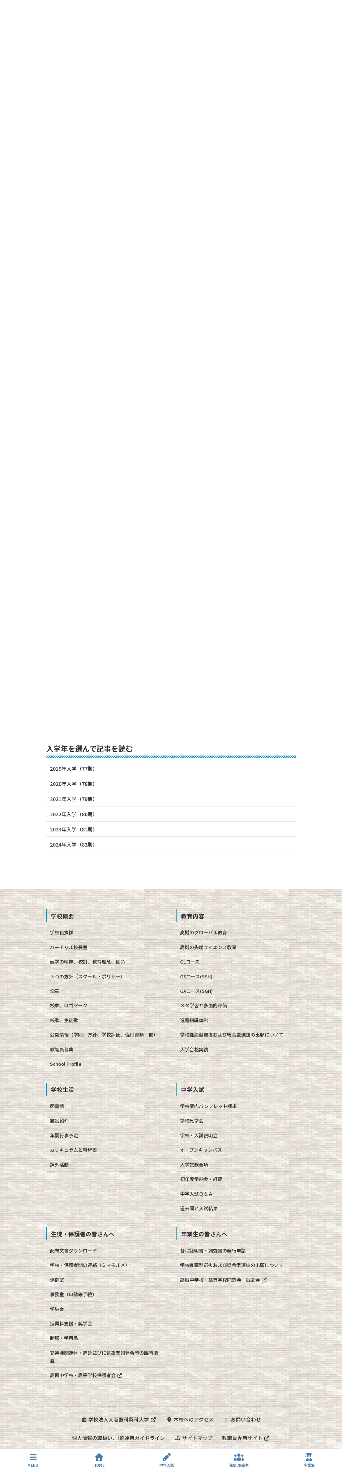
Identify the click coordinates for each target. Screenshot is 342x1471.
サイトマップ (193, 1437)
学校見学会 (192, 1120)
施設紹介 (59, 1120)
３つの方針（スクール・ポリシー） (87, 976)
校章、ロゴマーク (68, 1005)
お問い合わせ (243, 1419)
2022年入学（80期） (74, 814)
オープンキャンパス (201, 1149)
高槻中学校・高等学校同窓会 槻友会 (223, 1279)
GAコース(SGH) (196, 990)
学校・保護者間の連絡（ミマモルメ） (90, 1265)
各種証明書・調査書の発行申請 (213, 1250)
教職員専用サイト (246, 1437)
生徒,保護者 (239, 1460)
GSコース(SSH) (196, 976)
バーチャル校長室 (68, 947)
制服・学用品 (64, 1337)
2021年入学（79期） (74, 798)
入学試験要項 (194, 1164)
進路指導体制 (194, 1020)
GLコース (190, 961)
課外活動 (59, 1164)
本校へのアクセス (190, 1419)
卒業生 (309, 1460)
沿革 (54, 990)
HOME (98, 1460)
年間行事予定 (64, 1135)
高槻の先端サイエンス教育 (208, 947)
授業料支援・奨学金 (71, 1323)
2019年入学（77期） (74, 768)
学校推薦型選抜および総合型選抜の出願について (231, 1034)
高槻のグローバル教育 (203, 932)
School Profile (65, 1063)
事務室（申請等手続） (73, 1294)
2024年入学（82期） (74, 844)
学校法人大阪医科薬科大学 (118, 1419)
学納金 (57, 1309)
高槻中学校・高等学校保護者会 (86, 1375)
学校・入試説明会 (199, 1135)
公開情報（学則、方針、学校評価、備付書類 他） (104, 1034)
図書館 (57, 1106)
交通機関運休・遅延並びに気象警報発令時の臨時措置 (104, 1356)
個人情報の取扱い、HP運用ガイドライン (118, 1437)
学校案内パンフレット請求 (208, 1106)
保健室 (57, 1279)
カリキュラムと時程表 (73, 1149)
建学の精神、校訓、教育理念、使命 (87, 961)
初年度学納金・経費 (201, 1179)
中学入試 (166, 1460)
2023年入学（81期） (74, 829)
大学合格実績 (194, 1049)
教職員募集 (61, 1049)
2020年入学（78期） (74, 783)
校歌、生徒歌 (64, 1020)
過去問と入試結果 (199, 1208)
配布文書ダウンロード (73, 1250)
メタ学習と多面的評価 (203, 1005)
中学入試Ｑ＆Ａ (196, 1193)
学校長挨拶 (61, 932)
